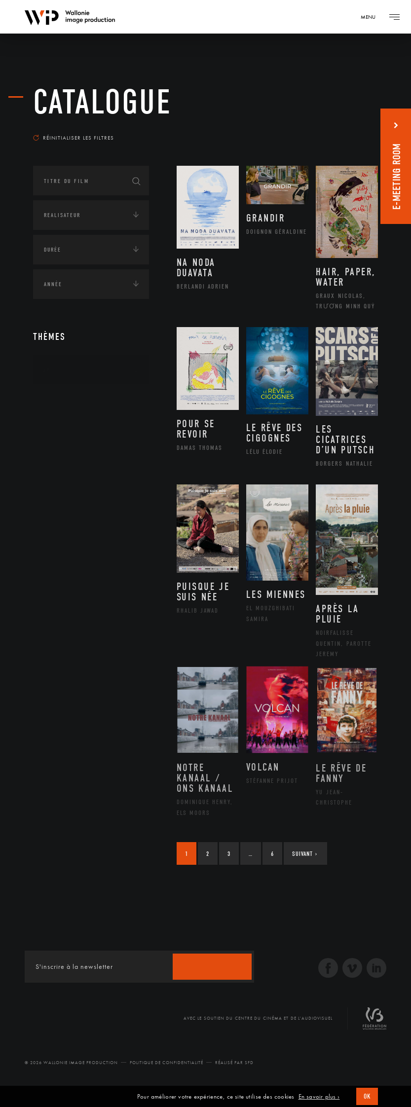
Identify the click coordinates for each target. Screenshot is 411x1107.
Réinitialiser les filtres (73, 143)
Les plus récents (343, 130)
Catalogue (102, 103)
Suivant (304, 859)
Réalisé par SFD (234, 1068)
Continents (60, 406)
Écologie (57, 437)
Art (48, 375)
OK (367, 1096)
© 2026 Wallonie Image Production (71, 1068)
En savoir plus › (319, 1096)
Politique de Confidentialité (166, 1068)
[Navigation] (371, 17)
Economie (57, 467)
